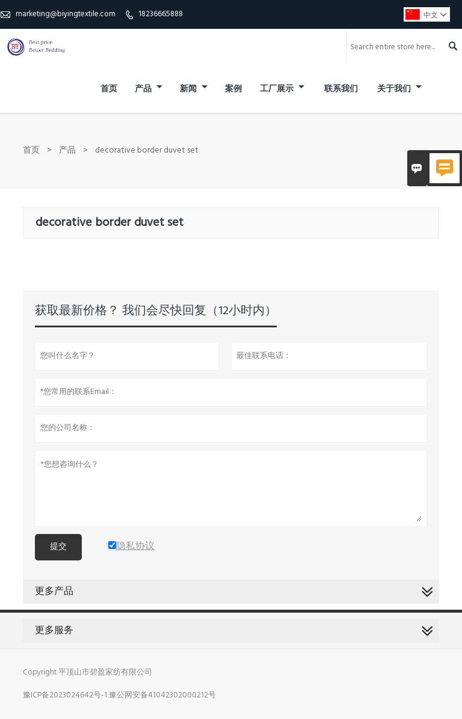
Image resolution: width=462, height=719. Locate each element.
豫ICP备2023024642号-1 (65, 695)
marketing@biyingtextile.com (66, 14)
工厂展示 (282, 89)
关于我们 (399, 89)
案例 (233, 89)
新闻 (194, 89)
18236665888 (160, 14)
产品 (148, 89)
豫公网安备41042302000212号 (162, 695)
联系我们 (341, 89)
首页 (108, 89)
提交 (58, 547)
